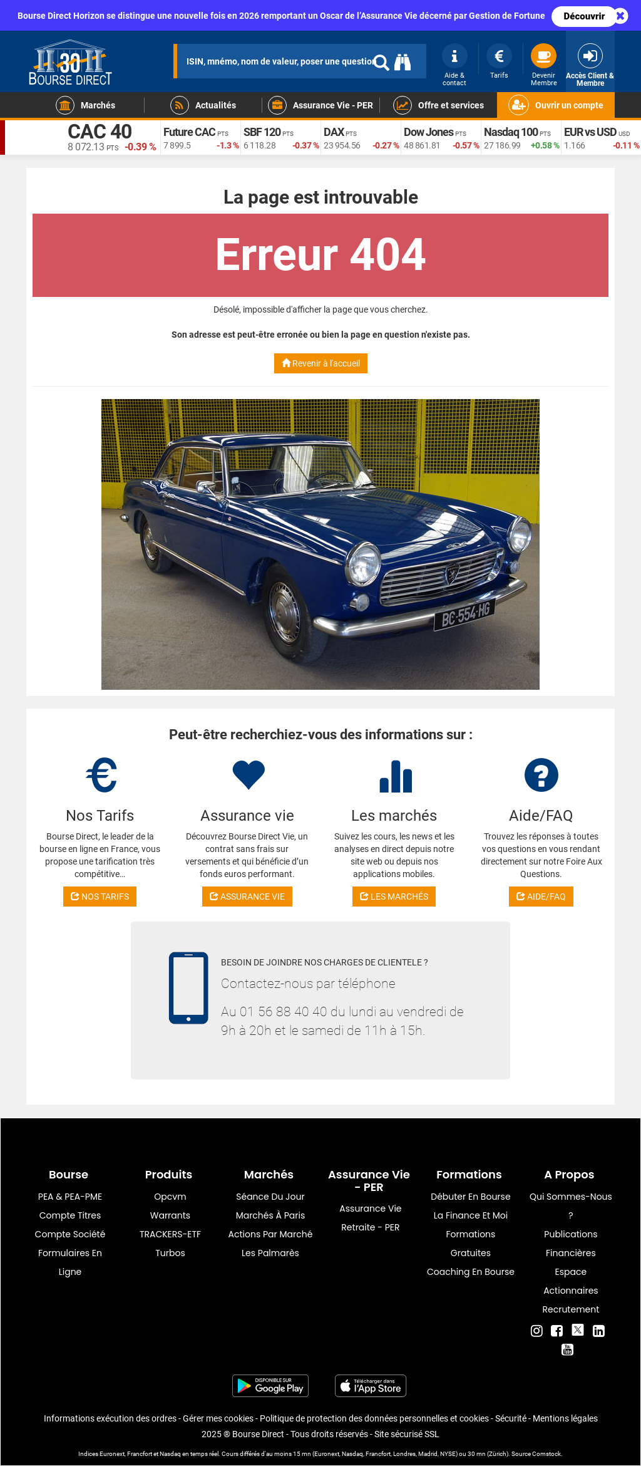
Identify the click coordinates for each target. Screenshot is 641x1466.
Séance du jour (270, 1196)
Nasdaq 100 (511, 131)
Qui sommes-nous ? (571, 1206)
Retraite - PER (370, 1227)
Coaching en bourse (471, 1272)
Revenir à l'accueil (321, 363)
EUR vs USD (590, 131)
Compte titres (70, 1215)
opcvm (170, 1196)
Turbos (170, 1253)
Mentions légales (565, 1418)
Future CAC (189, 131)
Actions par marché (270, 1234)
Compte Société (70, 1234)
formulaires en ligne (70, 1262)
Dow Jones (428, 131)
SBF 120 (262, 131)
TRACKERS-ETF (170, 1234)
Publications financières (570, 1243)
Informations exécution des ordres (110, 1418)
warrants (170, 1215)
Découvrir (584, 16)
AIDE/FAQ (541, 897)
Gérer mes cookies (218, 1418)
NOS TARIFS (100, 897)
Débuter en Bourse (470, 1196)
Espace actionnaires (570, 1281)
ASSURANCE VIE (247, 897)
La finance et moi (471, 1215)
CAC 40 (99, 131)
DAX (334, 131)
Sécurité (510, 1418)
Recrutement (571, 1309)
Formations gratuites (470, 1243)
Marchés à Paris (270, 1215)
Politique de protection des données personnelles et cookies (374, 1418)
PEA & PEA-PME (70, 1196)
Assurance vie (370, 1208)
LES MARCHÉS (394, 897)
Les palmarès (270, 1253)
